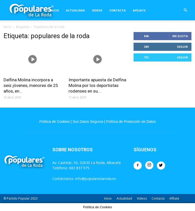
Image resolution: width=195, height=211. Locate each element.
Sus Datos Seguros (88, 121)
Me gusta (180, 36)
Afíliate (139, 10)
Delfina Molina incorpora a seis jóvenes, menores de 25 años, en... (31, 85)
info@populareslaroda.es (95, 178)
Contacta (117, 10)
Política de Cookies (54, 121)
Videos (97, 10)
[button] (185, 10)
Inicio (54, 10)
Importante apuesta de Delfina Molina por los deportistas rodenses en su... (97, 85)
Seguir (182, 47)
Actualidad (75, 10)
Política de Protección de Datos (131, 121)
